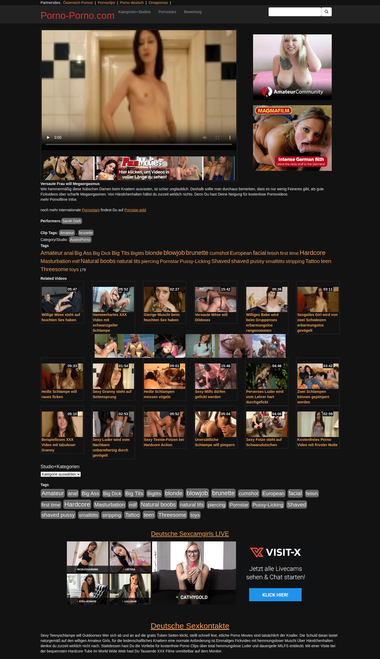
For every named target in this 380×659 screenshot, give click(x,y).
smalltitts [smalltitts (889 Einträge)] (275, 261)
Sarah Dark (71, 221)
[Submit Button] (326, 11)
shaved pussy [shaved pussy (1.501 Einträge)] (248, 261)
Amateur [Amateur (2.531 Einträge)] (52, 253)
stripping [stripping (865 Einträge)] (295, 261)
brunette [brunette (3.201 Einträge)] (197, 252)
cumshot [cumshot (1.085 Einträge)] (219, 253)
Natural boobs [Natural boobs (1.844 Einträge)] (98, 261)
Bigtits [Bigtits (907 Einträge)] (137, 253)
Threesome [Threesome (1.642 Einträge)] (54, 269)
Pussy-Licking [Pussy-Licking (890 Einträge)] (195, 261)
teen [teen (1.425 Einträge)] (326, 261)
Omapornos (158, 3)
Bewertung (193, 12)
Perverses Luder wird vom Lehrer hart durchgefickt (264, 396)
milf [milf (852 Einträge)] (75, 261)
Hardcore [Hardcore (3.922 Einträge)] (313, 252)
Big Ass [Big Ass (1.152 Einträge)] (83, 253)
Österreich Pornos (78, 3)
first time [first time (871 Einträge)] (289, 253)
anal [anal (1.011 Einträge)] (68, 253)
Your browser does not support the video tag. (139, 90)
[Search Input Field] (295, 11)
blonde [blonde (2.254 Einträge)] (154, 253)
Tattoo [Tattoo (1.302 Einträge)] (313, 261)
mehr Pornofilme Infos (59, 199)
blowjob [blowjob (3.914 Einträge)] (174, 252)
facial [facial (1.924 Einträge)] (259, 253)
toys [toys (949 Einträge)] (74, 269)
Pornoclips (106, 3)
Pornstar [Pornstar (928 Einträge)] (169, 261)
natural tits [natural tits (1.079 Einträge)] (128, 261)
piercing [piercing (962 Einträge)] (150, 261)
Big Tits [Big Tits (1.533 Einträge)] (121, 253)
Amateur (67, 233)
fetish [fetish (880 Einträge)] (273, 253)
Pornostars (167, 12)
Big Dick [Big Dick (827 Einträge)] (102, 253)
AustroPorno (80, 240)
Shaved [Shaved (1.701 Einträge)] (220, 261)
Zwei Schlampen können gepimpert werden (313, 396)
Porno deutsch (131, 3)
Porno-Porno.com (78, 15)
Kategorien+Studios (135, 12)
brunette (86, 233)
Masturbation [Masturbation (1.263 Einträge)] (56, 261)
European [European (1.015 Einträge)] (241, 253)
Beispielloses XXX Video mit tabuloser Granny (59, 444)
